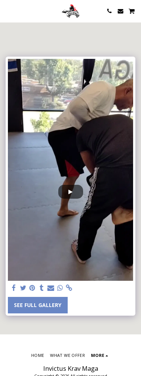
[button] (8, 10)
